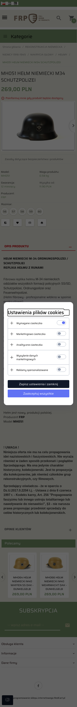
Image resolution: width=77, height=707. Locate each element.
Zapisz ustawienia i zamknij (38, 384)
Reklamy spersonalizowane (32, 370)
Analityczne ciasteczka (29, 345)
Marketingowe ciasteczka (30, 334)
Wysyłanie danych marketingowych (27, 357)
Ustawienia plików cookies (36, 312)
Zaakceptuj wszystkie (38, 393)
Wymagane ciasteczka (29, 323)
